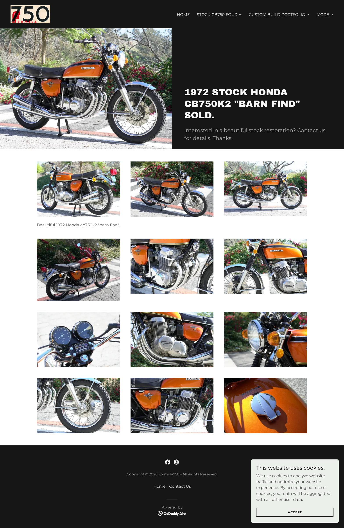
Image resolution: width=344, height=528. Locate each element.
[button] (219, 14)
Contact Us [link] (180, 486)
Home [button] (159, 486)
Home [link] (183, 14)
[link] (30, 13)
